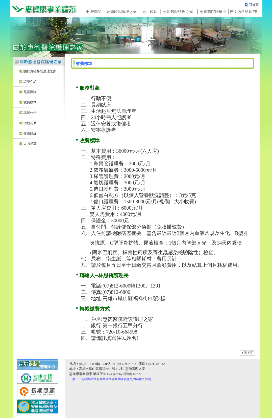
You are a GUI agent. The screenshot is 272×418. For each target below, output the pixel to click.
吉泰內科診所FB (243, 12)
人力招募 (30, 144)
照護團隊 (30, 92)
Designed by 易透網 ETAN (124, 374)
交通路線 (30, 133)
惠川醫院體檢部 (213, 12)
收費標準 (30, 102)
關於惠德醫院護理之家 (39, 71)
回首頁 (254, 5)
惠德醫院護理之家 (121, 12)
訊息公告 (30, 113)
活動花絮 (30, 123)
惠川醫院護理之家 (178, 12)
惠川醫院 (149, 12)
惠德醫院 (93, 12)
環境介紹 (30, 81)
